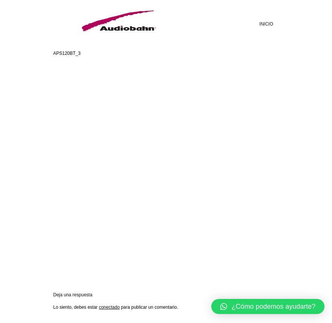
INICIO (266, 24)
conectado (109, 307)
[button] (267, 306)
